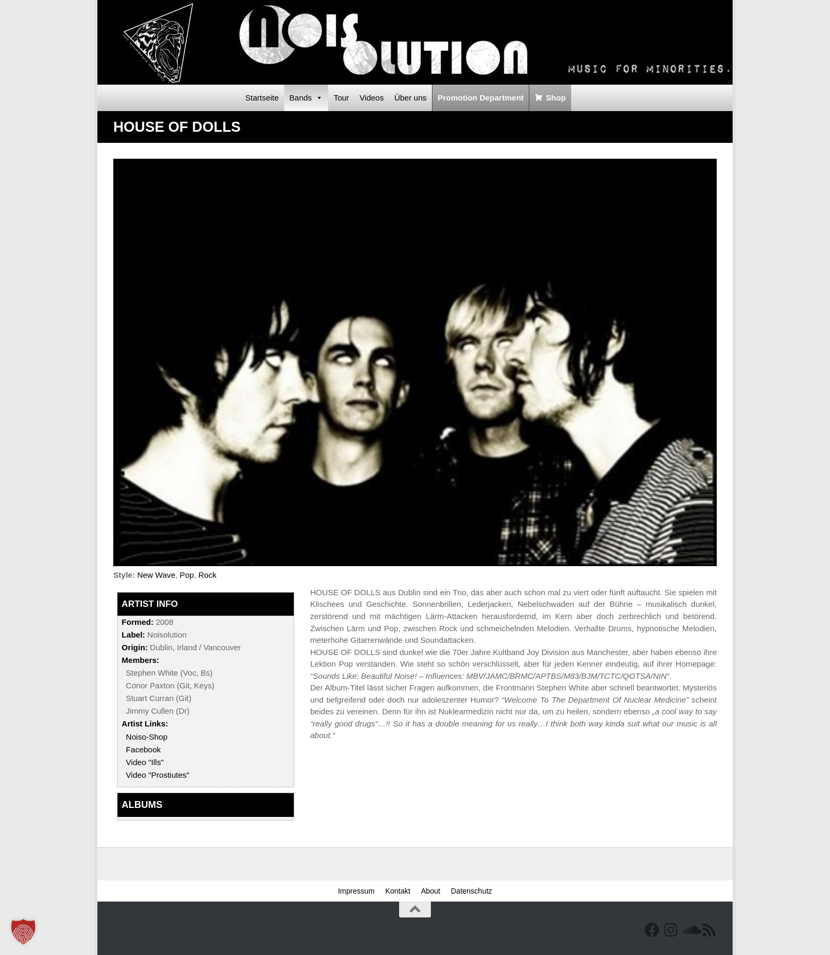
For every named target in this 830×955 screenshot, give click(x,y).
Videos (371, 97)
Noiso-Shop (147, 736)
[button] (23, 931)
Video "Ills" (145, 762)
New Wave (156, 574)
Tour (341, 97)
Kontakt (397, 891)
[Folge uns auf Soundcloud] (690, 930)
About (430, 891)
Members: (140, 660)
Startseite (261, 97)
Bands (306, 98)
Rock (207, 574)
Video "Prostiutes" (158, 774)
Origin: (135, 647)
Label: (133, 634)
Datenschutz (471, 891)
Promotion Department (481, 97)
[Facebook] (652, 930)
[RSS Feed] (709, 930)
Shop (556, 97)
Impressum (356, 891)
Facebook (143, 749)
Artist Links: (145, 723)
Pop (187, 574)
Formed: (138, 621)
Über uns (410, 97)
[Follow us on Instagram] (671, 930)
